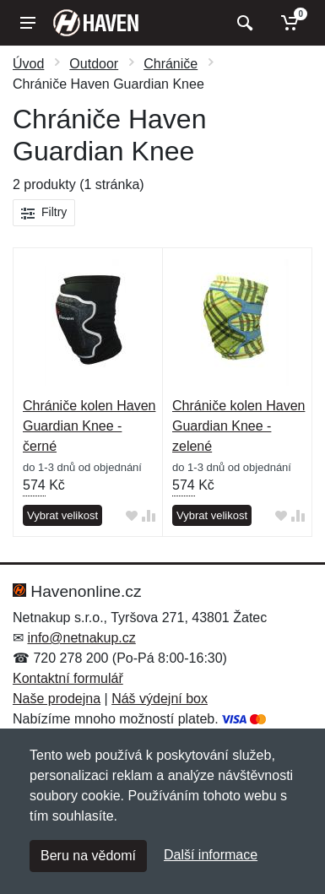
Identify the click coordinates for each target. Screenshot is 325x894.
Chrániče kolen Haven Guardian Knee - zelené (238, 425)
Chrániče (171, 64)
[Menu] (28, 23)
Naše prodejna (56, 698)
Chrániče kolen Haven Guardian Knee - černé (89, 425)
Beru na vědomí (88, 855)
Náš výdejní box (159, 698)
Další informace (210, 855)
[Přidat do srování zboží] (148, 516)
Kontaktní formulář (68, 678)
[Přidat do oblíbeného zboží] (131, 516)
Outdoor (93, 64)
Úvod (28, 64)
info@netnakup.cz (81, 638)
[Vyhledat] (242, 23)
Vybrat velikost (62, 515)
